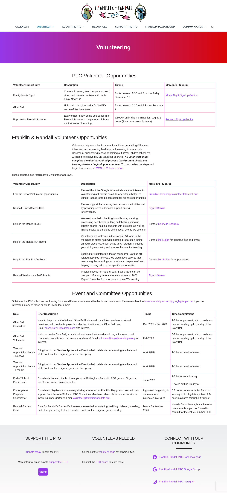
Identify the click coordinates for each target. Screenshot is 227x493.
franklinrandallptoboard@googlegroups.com (168, 288)
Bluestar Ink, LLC (157, 487)
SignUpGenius (157, 194)
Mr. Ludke (163, 226)
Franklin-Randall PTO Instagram (177, 469)
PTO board (102, 449)
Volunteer (46, 27)
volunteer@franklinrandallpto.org (117, 325)
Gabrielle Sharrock (168, 210)
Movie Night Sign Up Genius (181, 96)
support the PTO (58, 449)
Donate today (33, 439)
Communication (195, 27)
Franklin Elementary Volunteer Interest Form (173, 180)
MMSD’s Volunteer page (111, 153)
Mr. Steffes (164, 246)
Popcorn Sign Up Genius (179, 120)
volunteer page (107, 439)
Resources (99, 26)
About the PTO (74, 27)
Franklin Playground (160, 26)
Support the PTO (126, 26)
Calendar (22, 26)
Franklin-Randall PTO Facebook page (180, 444)
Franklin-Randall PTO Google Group (179, 456)
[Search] (212, 27)
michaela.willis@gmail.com (60, 315)
